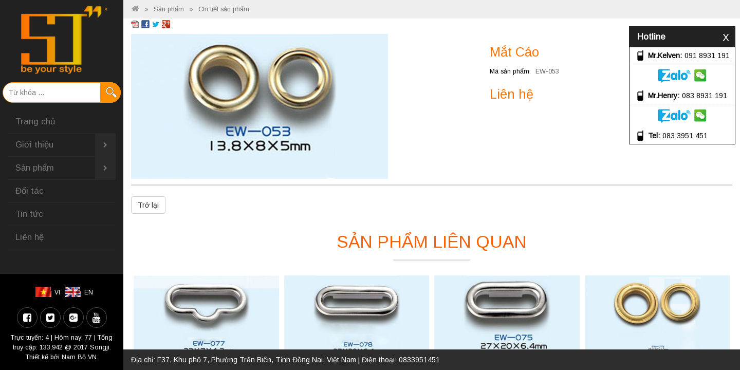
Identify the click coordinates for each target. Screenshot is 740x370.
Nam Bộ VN (79, 357)
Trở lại (148, 205)
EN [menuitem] (88, 292)
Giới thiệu (65, 145)
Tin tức (29, 214)
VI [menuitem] (57, 292)
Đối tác (29, 191)
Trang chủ (35, 121)
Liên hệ (29, 237)
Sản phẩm (65, 168)
